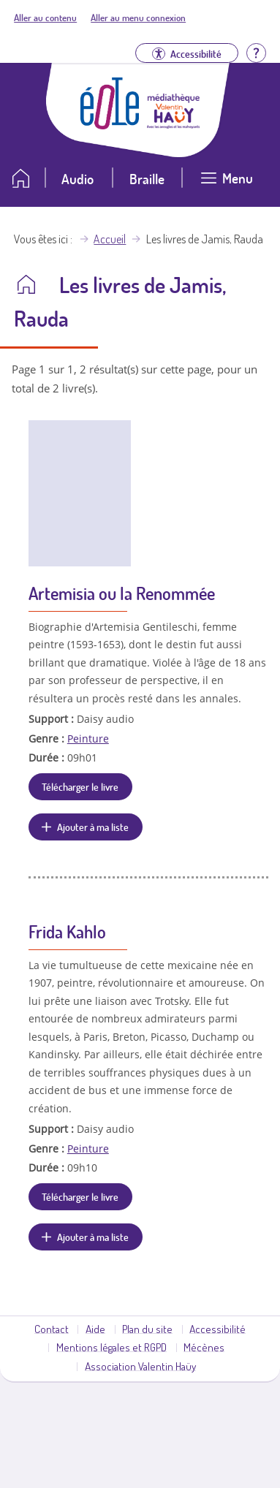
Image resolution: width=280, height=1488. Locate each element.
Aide (95, 1328)
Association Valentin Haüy (140, 1366)
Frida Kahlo (67, 931)
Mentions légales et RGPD (111, 1347)
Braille (146, 179)
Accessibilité (217, 1328)
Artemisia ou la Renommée (122, 593)
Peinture (88, 738)
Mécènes (203, 1347)
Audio (77, 179)
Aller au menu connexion (138, 17)
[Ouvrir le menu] (227, 183)
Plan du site (147, 1328)
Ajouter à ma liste (93, 826)
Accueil (110, 239)
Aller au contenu (45, 17)
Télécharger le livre (80, 786)
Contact (51, 1328)
